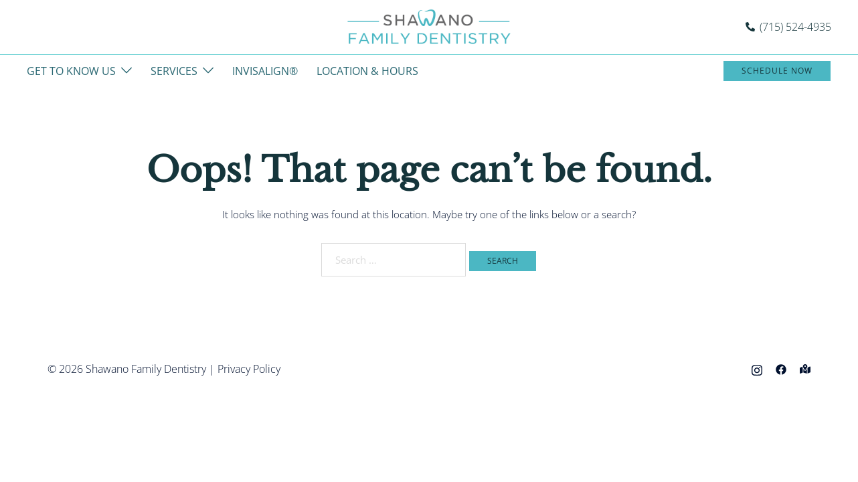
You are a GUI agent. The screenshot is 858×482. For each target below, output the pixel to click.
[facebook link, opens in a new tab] (781, 369)
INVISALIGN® (265, 71)
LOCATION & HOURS (367, 71)
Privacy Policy (249, 369)
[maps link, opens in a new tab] (805, 369)
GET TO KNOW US (71, 71)
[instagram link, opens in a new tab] (757, 369)
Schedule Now (777, 70)
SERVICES (174, 71)
